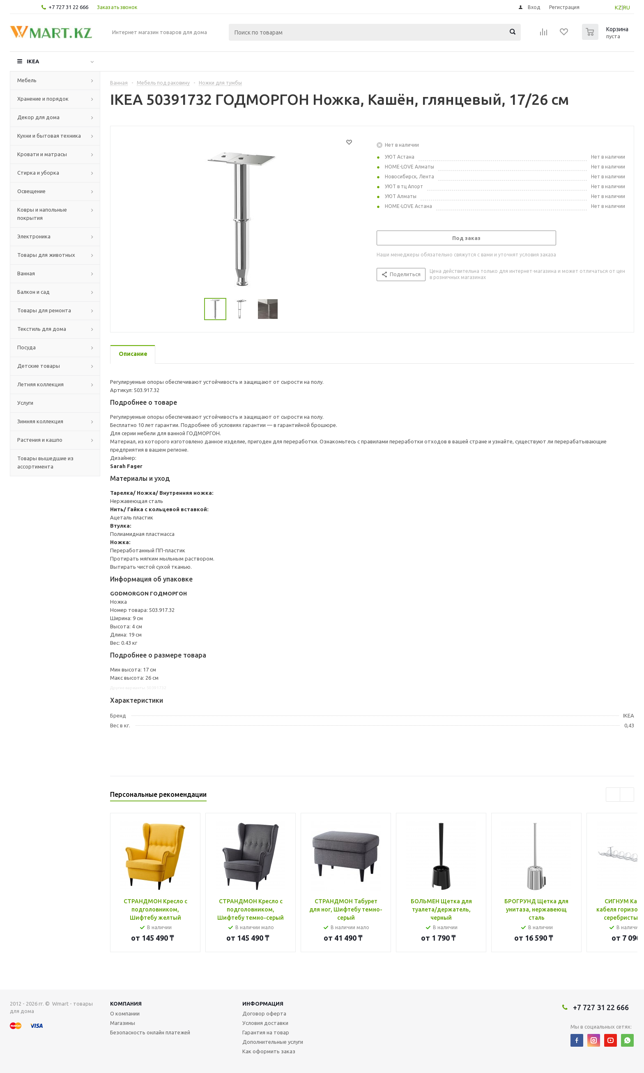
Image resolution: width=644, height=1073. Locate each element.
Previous (613, 794)
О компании (125, 1013)
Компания (126, 1003)
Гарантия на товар (265, 1032)
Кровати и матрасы (42, 154)
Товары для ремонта (44, 310)
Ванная (26, 273)
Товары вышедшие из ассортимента (45, 462)
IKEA (33, 61)
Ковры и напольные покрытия (42, 214)
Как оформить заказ (268, 1051)
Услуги (25, 403)
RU (626, 7)
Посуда (26, 347)
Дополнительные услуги (272, 1042)
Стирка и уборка (38, 172)
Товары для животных (46, 255)
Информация (262, 1003)
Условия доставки (265, 1023)
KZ (618, 7)
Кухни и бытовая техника (49, 135)
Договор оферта (264, 1013)
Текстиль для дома (41, 329)
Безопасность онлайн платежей (150, 1032)
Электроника (34, 236)
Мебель (27, 80)
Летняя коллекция (40, 384)
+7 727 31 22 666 (68, 7)
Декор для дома (38, 117)
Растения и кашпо (39, 440)
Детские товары (38, 366)
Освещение (31, 191)
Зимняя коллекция (40, 421)
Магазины (122, 1023)
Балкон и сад (33, 292)
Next (627, 794)
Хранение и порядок (43, 99)
